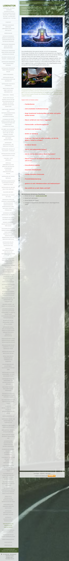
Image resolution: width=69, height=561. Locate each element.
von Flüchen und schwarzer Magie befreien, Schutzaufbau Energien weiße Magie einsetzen (8, 491)
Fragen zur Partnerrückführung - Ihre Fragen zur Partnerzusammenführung (8, 252)
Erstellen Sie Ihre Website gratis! (41, 459)
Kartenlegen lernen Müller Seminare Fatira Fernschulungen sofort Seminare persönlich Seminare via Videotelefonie (8, 331)
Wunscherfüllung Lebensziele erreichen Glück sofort (8, 506)
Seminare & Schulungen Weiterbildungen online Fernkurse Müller (8, 395)
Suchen (62, 8)
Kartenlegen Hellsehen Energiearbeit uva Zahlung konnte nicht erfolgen (8, 381)
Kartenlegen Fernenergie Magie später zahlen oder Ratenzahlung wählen (8, 52)
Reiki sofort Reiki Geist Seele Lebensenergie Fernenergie (8, 388)
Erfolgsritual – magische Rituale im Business (8, 430)
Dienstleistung (8, 542)
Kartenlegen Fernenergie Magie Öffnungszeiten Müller (8, 69)
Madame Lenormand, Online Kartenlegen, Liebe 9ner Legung (8, 224)
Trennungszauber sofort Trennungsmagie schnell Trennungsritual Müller (8, 340)
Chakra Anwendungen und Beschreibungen (8, 270)
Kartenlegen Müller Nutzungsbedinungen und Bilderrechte (8, 79)
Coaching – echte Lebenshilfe (8, 159)
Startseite (8, 22)
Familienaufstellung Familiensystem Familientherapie (8, 525)
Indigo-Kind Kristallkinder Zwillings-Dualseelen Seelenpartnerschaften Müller (8, 410)
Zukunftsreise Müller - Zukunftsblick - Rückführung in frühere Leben (8, 367)
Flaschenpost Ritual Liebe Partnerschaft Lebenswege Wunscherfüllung (8, 460)
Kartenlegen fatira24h (8, 416)
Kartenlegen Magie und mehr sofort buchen (8, 352)
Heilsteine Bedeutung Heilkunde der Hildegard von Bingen (8, 483)
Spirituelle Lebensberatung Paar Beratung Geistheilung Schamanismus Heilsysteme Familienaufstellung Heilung (8, 168)
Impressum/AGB (8, 33)
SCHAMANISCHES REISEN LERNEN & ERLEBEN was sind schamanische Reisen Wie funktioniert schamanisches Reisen (8, 123)
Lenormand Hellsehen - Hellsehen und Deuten (8, 218)
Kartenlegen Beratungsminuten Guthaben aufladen (8, 512)
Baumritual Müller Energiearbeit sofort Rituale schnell (8, 322)
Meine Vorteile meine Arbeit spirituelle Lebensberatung (8, 90)
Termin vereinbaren (8, 74)
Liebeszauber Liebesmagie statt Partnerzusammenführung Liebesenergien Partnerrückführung (8, 113)
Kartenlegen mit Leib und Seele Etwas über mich (8, 188)
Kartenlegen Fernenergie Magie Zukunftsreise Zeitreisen (8, 63)
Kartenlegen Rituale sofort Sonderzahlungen (8, 535)
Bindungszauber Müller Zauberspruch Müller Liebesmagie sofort (8, 346)
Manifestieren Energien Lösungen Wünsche (8, 531)
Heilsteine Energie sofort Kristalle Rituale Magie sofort (8, 401)
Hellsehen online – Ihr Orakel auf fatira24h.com (8, 305)
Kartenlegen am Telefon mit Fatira (8, 195)
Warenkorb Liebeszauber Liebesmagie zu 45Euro (8, 426)
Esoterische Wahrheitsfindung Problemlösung (8, 519)
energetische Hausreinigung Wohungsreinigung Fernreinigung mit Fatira (8, 499)
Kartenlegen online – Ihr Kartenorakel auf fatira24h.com (8, 299)
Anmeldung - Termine (8, 94)
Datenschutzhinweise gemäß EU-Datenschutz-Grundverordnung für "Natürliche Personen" (8, 38)
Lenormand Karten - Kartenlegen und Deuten (8, 213)
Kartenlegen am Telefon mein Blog (8, 177)
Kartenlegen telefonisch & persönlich (8, 84)
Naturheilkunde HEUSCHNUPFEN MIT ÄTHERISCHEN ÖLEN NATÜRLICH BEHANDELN (8, 443)
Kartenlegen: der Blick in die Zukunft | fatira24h (8, 149)
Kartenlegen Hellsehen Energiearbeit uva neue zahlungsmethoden (8, 374)
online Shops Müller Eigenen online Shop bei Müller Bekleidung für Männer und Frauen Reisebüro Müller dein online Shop (8, 102)
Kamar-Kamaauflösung (8, 539)
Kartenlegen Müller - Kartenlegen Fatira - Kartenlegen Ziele (8, 243)
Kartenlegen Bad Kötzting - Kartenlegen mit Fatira (8, 154)
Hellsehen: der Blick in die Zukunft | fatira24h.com (8, 57)
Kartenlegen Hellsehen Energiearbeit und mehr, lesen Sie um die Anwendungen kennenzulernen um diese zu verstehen (8, 263)
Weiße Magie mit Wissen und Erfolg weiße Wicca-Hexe (8, 436)
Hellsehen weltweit (8, 192)
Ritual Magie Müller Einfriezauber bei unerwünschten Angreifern (8, 359)
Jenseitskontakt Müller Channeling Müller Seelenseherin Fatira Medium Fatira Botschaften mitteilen (8, 278)
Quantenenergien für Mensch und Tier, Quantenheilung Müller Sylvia (8, 468)
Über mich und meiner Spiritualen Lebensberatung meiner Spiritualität (8, 27)
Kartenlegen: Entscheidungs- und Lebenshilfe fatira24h (8, 144)
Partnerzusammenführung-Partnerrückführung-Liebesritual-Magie (8, 182)
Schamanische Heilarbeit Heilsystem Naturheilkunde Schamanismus (8, 452)
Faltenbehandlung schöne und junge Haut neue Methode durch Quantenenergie (8, 476)
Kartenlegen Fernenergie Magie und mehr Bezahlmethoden (8, 46)
